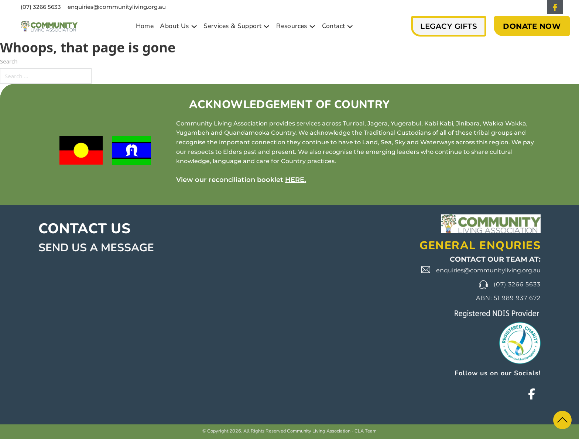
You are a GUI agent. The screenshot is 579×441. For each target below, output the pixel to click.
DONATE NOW (532, 28)
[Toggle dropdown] (194, 28)
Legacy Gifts (448, 28)
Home (145, 27)
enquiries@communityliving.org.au (117, 7)
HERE (294, 182)
